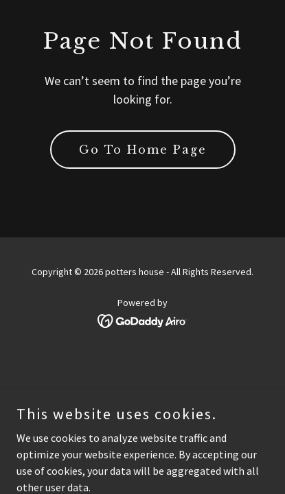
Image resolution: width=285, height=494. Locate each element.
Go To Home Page (143, 149)
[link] (142, 320)
